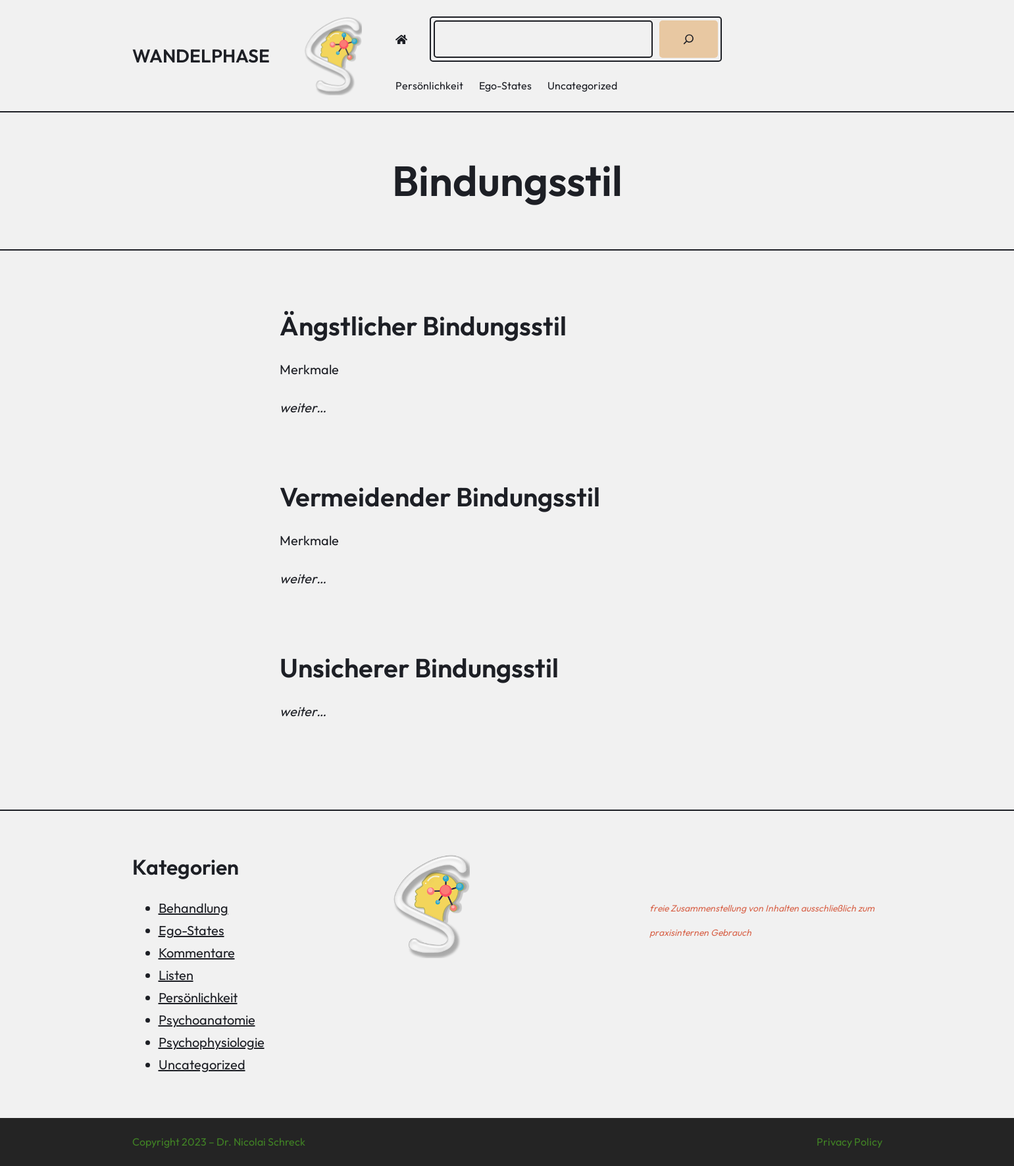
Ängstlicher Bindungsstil (423, 325)
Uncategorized (202, 1064)
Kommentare (197, 952)
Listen (176, 975)
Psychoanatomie (207, 1019)
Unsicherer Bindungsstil (419, 667)
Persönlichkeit (198, 997)
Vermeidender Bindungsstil (440, 496)
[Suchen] (688, 39)
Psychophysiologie (212, 1042)
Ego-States (191, 930)
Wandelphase (201, 55)
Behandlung (193, 908)
